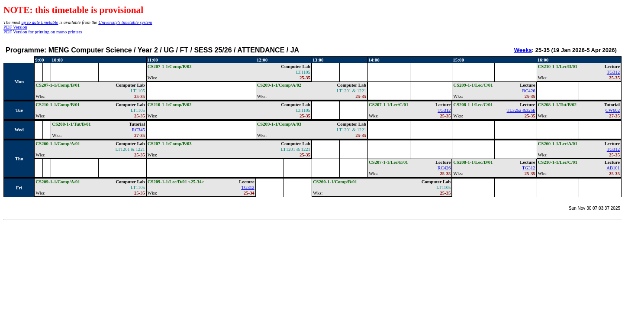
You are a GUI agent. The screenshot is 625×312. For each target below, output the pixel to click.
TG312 (613, 72)
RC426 (528, 90)
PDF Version (15, 27)
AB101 (613, 168)
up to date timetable (39, 22)
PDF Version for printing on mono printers (42, 31)
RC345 (138, 129)
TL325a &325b (521, 110)
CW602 (613, 110)
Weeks (523, 50)
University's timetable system (125, 22)
